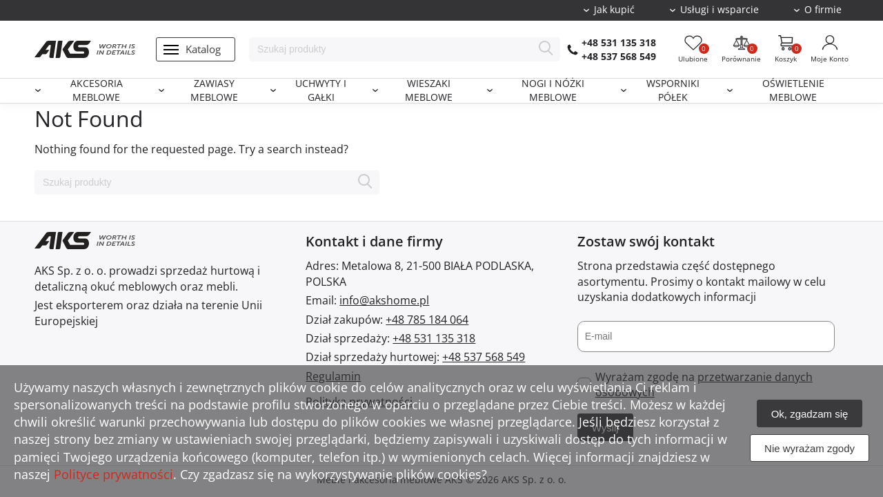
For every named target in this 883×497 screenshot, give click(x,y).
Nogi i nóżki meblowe (553, 91)
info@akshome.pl (384, 300)
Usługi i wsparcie (719, 9)
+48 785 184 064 (427, 319)
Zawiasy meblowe (214, 91)
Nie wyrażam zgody (809, 448)
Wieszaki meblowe (429, 91)
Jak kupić (614, 9)
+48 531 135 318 (619, 42)
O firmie (823, 9)
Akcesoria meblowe (96, 91)
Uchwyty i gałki (320, 91)
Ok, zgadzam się (810, 414)
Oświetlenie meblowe (793, 91)
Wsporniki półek (673, 91)
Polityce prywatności (113, 474)
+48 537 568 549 (619, 56)
